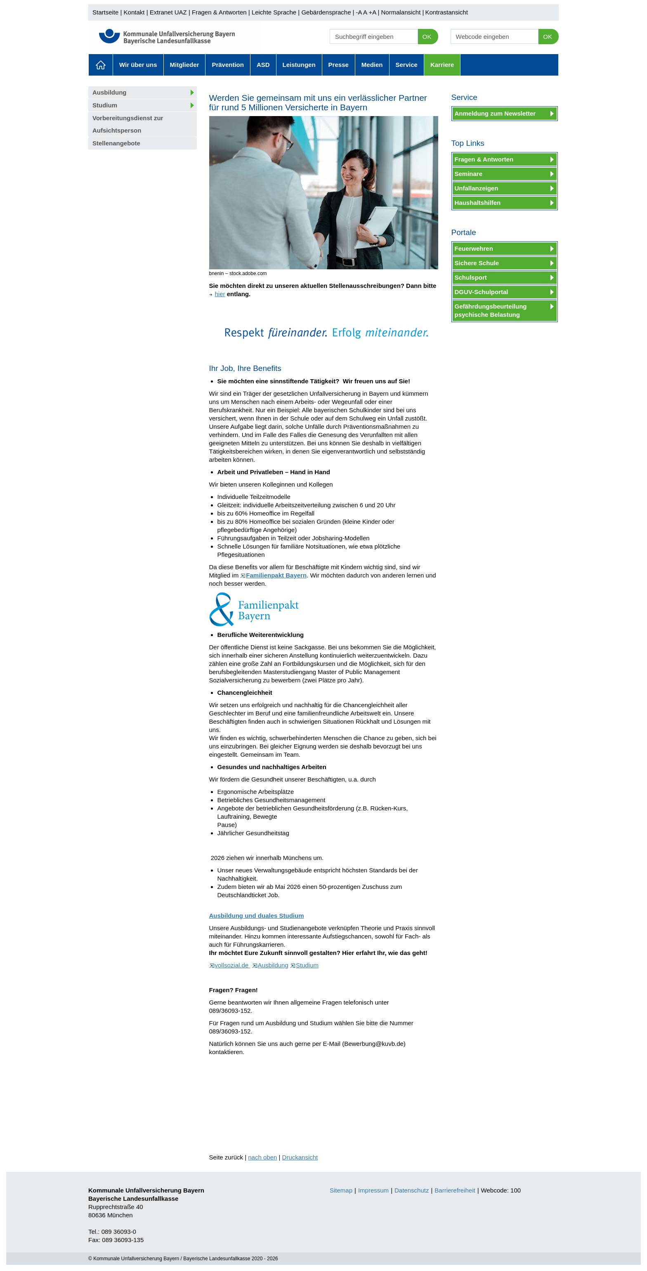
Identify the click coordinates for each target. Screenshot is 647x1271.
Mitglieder (184, 64)
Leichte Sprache (274, 12)
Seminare (469, 173)
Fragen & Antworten (219, 12)
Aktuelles (100, 65)
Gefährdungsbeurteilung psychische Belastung (491, 310)
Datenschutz (411, 1190)
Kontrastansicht (446, 12)
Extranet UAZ (168, 12)
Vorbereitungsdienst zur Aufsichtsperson (127, 124)
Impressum (373, 1190)
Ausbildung (109, 92)
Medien (372, 64)
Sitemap (341, 1190)
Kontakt (134, 12)
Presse (338, 64)
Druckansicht (300, 1157)
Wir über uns (138, 64)
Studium (104, 105)
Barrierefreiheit (454, 1190)
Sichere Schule (477, 262)
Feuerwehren (474, 248)
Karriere (442, 64)
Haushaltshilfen (478, 202)
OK (427, 36)
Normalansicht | (402, 12)
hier (217, 293)
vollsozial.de (229, 965)
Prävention (228, 64)
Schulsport (471, 277)
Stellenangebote (116, 143)
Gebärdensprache (326, 12)
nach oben (262, 1157)
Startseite (105, 12)
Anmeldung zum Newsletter (495, 113)
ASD (263, 64)
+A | (373, 12)
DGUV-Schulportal (481, 291)
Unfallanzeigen (476, 188)
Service (407, 64)
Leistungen (299, 64)
